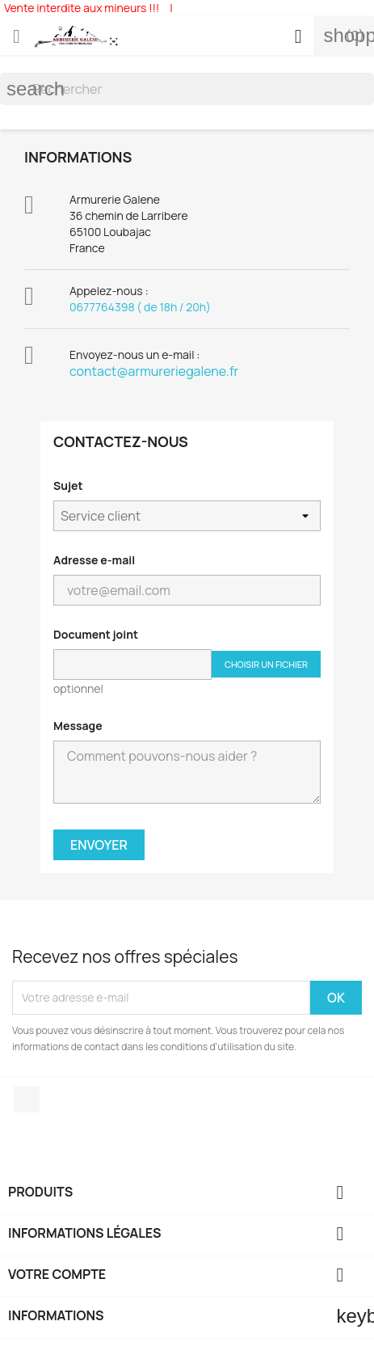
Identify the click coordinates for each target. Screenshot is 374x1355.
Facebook (27, 1099)
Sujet (68, 485)
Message (78, 725)
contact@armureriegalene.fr (153, 371)
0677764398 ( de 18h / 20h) (140, 306)
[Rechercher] (187, 89)
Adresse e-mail (94, 560)
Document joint (95, 634)
